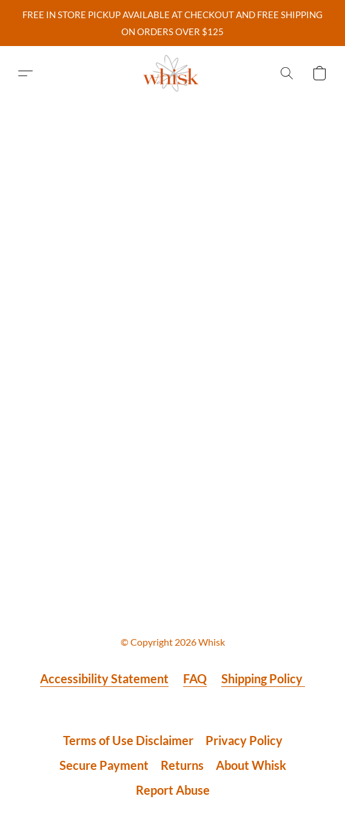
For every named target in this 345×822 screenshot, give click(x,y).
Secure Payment (104, 765)
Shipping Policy (263, 678)
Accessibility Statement (104, 678)
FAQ (195, 678)
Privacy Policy (244, 740)
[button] (172, 73)
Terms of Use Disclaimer (128, 740)
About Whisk (251, 765)
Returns (182, 765)
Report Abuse (173, 790)
